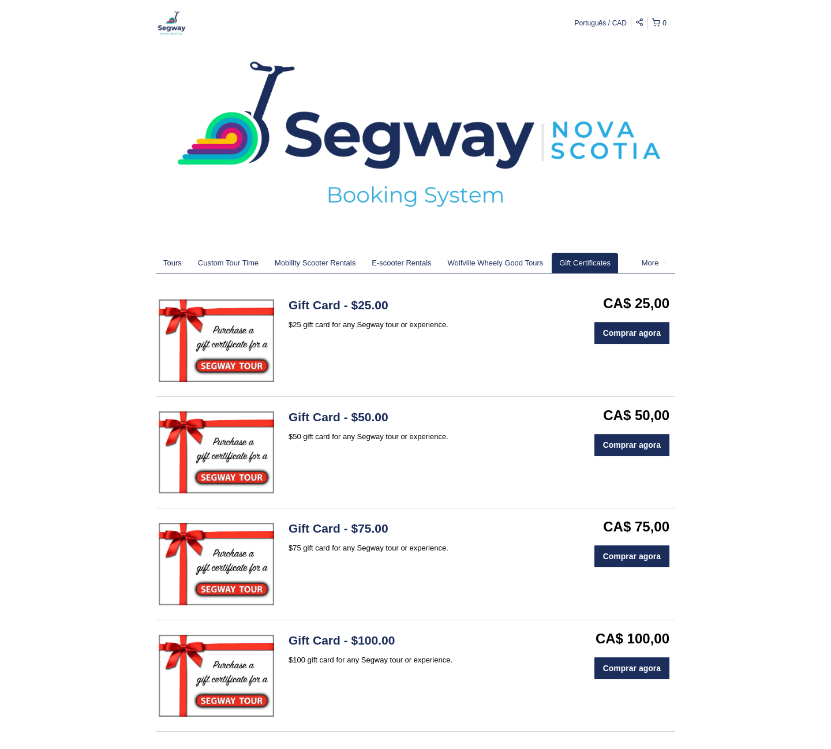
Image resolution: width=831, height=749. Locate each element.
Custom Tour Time (228, 263)
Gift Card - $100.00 (342, 640)
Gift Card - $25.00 (338, 305)
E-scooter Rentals (401, 263)
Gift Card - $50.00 (338, 417)
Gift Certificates (585, 263)
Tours (172, 263)
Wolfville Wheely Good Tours (496, 263)
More (654, 263)
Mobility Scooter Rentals (315, 263)
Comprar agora (632, 333)
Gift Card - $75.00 (338, 528)
